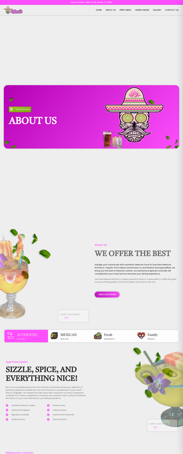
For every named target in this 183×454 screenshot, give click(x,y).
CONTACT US (172, 10)
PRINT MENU (125, 10)
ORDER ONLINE (142, 10)
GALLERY (157, 10)
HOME (99, 10)
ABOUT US (111, 10)
